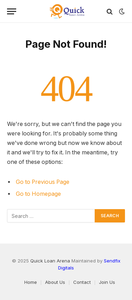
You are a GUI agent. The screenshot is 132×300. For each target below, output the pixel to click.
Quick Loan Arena (50, 261)
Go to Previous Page (42, 182)
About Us (55, 282)
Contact (82, 282)
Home (30, 282)
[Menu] (11, 11)
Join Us (107, 282)
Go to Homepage (38, 194)
